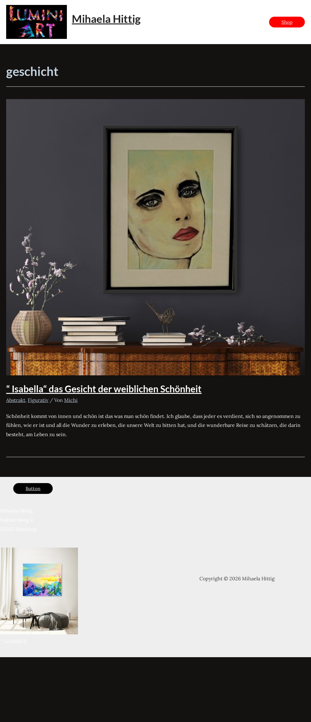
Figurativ (38, 400)
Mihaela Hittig (106, 18)
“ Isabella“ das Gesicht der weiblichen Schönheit (104, 388)
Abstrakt (15, 400)
